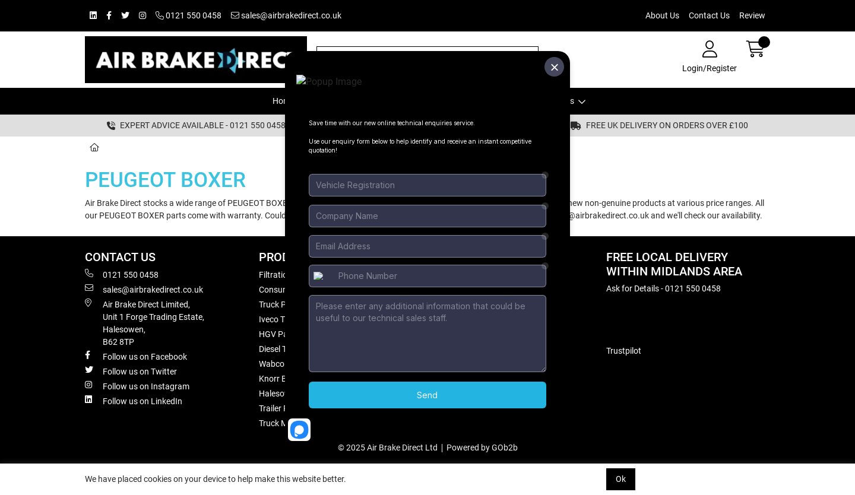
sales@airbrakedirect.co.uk (286, 15)
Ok (621, 479)
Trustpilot (623, 351)
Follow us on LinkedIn (133, 400)
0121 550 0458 (188, 15)
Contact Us (709, 15)
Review (752, 15)
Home (283, 101)
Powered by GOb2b (482, 447)
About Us (662, 15)
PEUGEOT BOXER (217, 147)
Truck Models (142, 147)
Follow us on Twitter (131, 371)
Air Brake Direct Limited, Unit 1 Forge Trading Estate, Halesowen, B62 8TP (144, 323)
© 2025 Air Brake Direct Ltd (388, 447)
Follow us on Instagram (137, 385)
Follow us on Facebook (136, 356)
